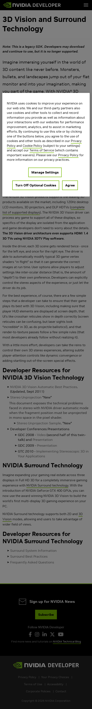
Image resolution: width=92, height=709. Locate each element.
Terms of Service (41, 150)
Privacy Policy (68, 155)
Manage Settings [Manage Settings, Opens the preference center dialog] (45, 172)
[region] (46, 144)
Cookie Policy (32, 146)
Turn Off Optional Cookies (35, 185)
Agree (70, 185)
